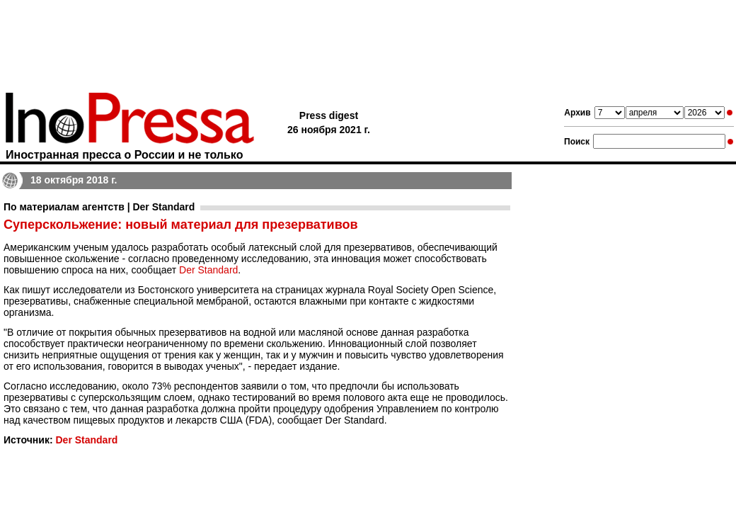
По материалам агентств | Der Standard (99, 206)
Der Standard (208, 270)
